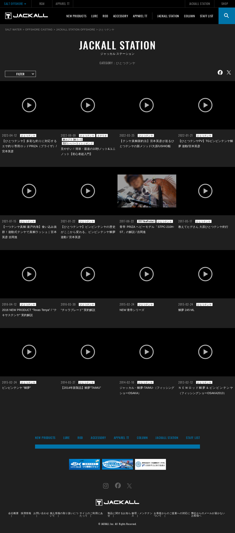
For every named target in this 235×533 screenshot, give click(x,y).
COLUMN (189, 16)
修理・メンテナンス (142, 514)
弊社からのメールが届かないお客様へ (208, 514)
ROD (105, 16)
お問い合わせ (41, 513)
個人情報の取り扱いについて (64, 514)
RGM (42, 3)
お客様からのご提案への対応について (172, 514)
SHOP (224, 3)
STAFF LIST (207, 16)
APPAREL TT (63, 3)
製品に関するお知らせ (119, 514)
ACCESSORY (120, 16)
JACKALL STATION (199, 3)
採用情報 (26, 513)
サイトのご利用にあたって (91, 514)
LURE (94, 16)
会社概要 (13, 513)
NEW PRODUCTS (76, 16)
